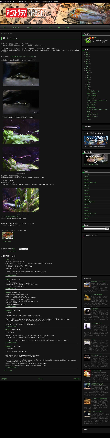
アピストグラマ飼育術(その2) (99, 398)
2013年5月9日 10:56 (11, 326)
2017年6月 (87, 179)
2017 (87, 61)
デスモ (96, 37)
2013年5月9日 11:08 (11, 367)
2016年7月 (87, 210)
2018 (87, 59)
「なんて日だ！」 (91, 105)
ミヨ (7, 259)
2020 (87, 54)
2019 (87, 56)
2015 (87, 66)
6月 (88, 86)
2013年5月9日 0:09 (11, 275)
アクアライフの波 (91, 102)
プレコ (50, 27)
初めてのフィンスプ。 (93, 114)
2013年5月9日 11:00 (11, 342)
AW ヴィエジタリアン (97, 355)
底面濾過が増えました (97, 384)
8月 (88, 82)
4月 (88, 119)
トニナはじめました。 (97, 323)
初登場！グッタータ (92, 116)
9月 (88, 79)
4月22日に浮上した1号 (12, 217)
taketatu (8, 292)
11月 (88, 75)
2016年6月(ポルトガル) (90, 213)
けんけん (8, 279)
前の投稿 (77, 379)
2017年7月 (87, 177)
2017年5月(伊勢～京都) (90, 182)
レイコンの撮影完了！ (93, 95)
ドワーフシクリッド (16, 27)
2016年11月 (87, 199)
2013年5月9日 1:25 (11, 288)
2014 (87, 68)
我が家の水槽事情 (91, 107)
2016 (87, 63)
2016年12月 (87, 196)
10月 (88, 77)
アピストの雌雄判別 (96, 294)
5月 (88, 89)
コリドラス (40, 27)
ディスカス (29, 27)
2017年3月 (87, 188)
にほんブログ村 (7, 241)
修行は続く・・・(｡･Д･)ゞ (98, 281)
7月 (88, 84)
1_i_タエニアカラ (11, 251)
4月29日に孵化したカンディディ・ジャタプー (22, 56)
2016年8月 (87, 207)
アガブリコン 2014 (96, 411)
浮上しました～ (91, 112)
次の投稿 (4, 379)
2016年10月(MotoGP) (89, 202)
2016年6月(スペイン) (89, 216)
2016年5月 (87, 218)
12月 (88, 72)
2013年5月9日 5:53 (11, 306)
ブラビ (93, 339)
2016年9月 (87, 204)
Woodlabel (8, 310)
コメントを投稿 (8, 371)
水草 (59, 27)
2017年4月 (87, 185)
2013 (87, 70)
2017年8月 (87, 174)
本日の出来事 (95, 309)
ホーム (4, 27)
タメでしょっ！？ (91, 98)
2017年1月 (87, 193)
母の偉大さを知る (91, 93)
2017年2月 (87, 190)
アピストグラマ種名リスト (91, 164)
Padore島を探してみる (93, 91)
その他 (67, 27)
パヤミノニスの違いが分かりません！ (97, 100)
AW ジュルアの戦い (96, 371)
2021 (87, 52)
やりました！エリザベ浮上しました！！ (97, 109)
